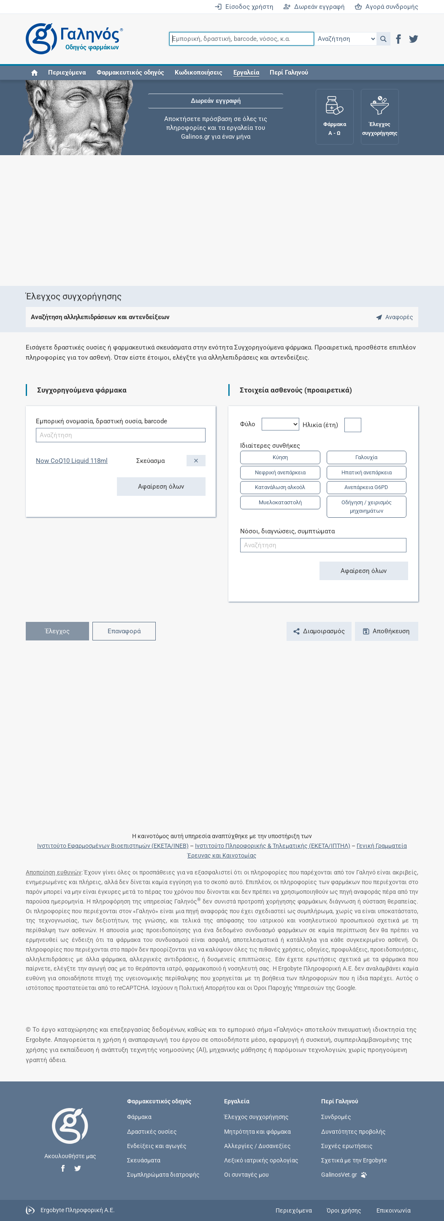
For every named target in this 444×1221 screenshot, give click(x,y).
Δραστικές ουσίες (152, 1131)
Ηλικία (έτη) (323, 425)
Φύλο (251, 424)
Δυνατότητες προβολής (353, 1131)
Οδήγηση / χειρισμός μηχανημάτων (366, 506)
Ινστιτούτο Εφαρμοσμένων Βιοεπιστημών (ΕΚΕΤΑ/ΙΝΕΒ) (113, 845)
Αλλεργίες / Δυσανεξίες (257, 1145)
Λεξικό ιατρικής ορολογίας (261, 1160)
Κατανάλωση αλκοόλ (280, 487)
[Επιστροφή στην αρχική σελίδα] (70, 1134)
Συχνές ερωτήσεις (347, 1145)
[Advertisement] (222, 220)
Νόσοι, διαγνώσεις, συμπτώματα (287, 531)
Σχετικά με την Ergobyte (354, 1160)
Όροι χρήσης (344, 1210)
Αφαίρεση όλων (161, 486)
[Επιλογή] (345, 39)
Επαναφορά (124, 631)
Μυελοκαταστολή (280, 502)
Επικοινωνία (393, 1210)
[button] (383, 39)
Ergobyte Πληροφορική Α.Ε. (78, 1210)
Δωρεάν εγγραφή (314, 7)
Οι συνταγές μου (246, 1174)
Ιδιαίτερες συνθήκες (273, 445)
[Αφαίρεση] (196, 460)
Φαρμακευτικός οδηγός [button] (130, 72)
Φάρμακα (139, 1116)
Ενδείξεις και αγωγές (157, 1145)
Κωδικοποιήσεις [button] (198, 72)
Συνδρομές (336, 1116)
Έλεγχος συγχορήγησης (256, 1116)
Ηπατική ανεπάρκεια (366, 472)
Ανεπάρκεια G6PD (366, 487)
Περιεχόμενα (67, 72)
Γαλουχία (366, 457)
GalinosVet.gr (344, 1174)
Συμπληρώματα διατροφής (163, 1174)
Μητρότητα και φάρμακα (257, 1131)
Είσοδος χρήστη (243, 7)
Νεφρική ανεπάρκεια (280, 472)
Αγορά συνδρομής (386, 7)
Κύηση (280, 457)
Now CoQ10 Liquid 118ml (72, 461)
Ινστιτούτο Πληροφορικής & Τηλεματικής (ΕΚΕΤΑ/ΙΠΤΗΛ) (272, 845)
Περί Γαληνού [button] (289, 72)
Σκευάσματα (143, 1160)
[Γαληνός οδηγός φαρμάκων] (72, 39)
